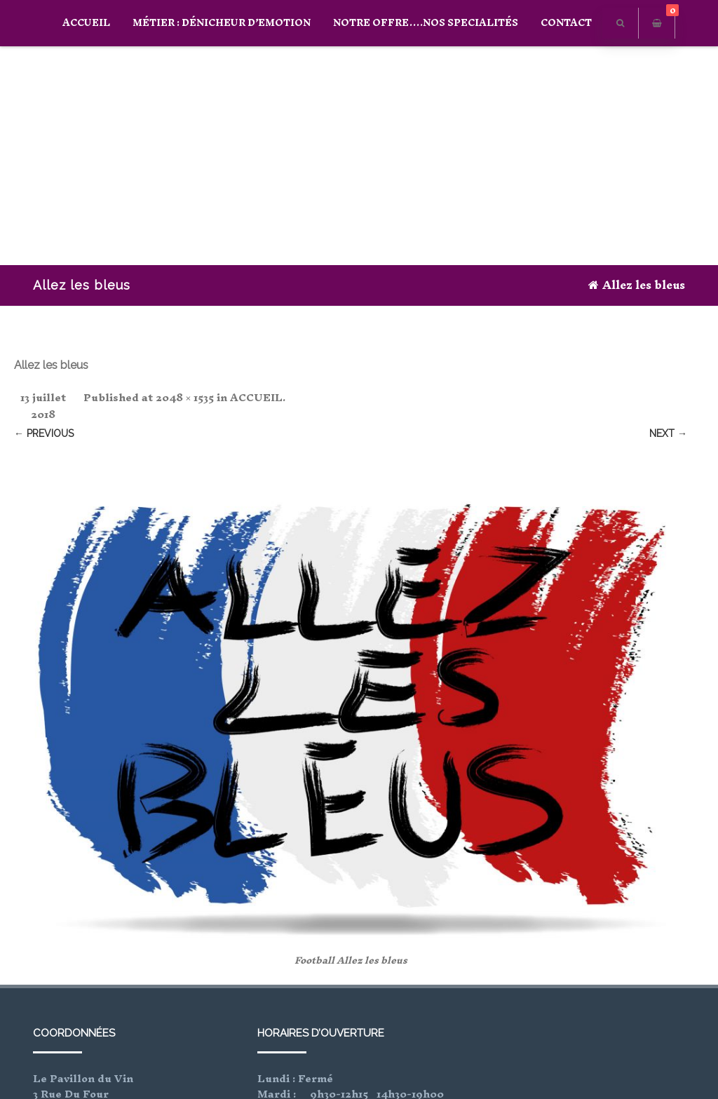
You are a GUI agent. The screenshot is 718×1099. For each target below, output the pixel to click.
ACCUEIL (86, 23)
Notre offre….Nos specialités (425, 23)
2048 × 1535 (185, 397)
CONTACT (566, 23)
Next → (668, 433)
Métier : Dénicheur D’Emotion (222, 23)
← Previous (44, 433)
